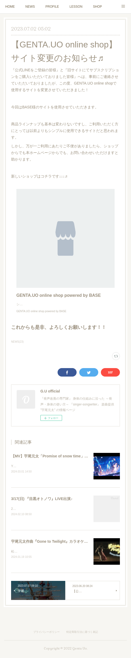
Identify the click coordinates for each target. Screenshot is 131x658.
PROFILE (52, 6)
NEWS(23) (17, 347)
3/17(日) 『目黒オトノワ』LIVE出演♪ (42, 504)
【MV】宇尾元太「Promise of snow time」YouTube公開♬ (60, 461)
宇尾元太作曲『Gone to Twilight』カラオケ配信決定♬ (56, 547)
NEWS (30, 6)
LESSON (75, 6)
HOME (10, 6)
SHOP (97, 6)
